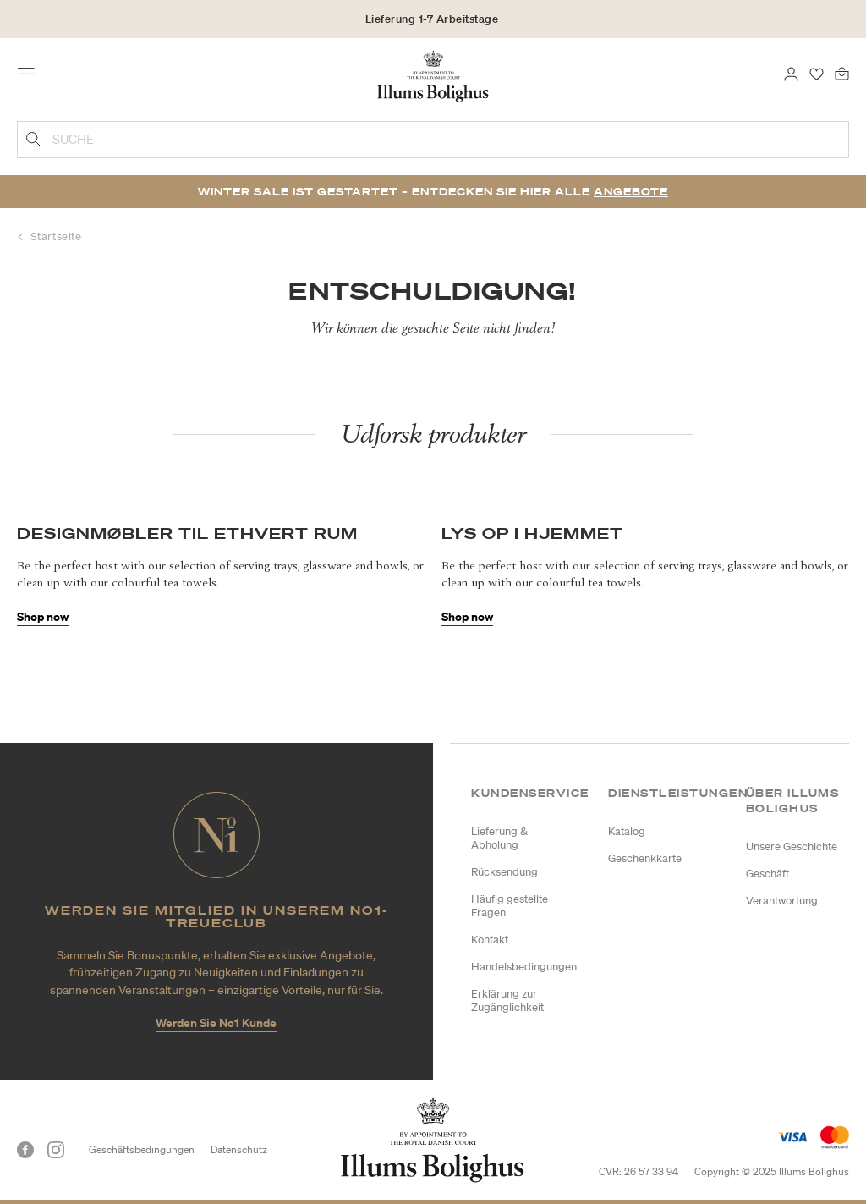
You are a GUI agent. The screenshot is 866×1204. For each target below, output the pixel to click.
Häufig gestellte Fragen (509, 906)
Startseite (56, 236)
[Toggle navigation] (31, 75)
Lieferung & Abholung (499, 838)
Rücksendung (504, 872)
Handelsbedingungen (524, 966)
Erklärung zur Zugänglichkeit (507, 1000)
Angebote (631, 191)
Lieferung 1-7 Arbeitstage (432, 19)
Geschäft (767, 873)
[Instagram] (55, 1149)
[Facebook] (25, 1149)
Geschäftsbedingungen (142, 1149)
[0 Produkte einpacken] (842, 72)
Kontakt (489, 939)
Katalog (626, 831)
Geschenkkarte (645, 858)
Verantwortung (782, 900)
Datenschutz (239, 1149)
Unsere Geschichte (791, 846)
